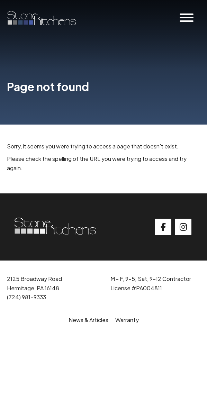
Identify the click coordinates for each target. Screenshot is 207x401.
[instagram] (183, 227)
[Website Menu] (186, 18)
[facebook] (163, 227)
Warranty (127, 319)
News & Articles (88, 319)
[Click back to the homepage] (41, 18)
